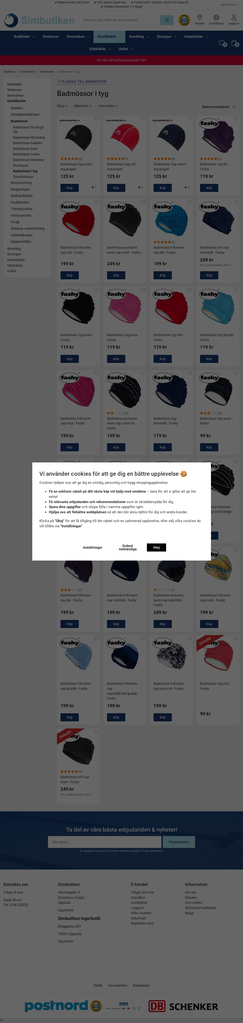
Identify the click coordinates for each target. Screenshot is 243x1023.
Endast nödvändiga (128, 547)
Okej (156, 547)
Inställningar (92, 547)
